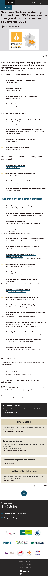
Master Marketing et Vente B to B (17, 147)
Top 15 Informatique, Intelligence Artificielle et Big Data (21, 284)
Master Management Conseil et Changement (21, 206)
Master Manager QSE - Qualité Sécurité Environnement (25, 322)
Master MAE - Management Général (18, 289)
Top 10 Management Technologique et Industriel (22, 307)
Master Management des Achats (17, 272)
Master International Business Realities (19, 181)
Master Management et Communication (19, 347)
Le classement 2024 (11, 412)
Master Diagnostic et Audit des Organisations (21, 96)
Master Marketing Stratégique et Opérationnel (22, 297)
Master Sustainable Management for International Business (26, 188)
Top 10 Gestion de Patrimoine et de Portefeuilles (24, 223)
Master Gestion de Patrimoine (16, 221)
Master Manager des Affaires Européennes (20, 173)
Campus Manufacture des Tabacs (16, 513)
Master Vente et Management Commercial (20, 139)
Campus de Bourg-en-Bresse (14, 518)
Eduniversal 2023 (9, 463)
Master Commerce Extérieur (15, 165)
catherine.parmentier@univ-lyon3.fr (21, 390)
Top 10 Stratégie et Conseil (17, 208)
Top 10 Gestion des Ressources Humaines (16, 233)
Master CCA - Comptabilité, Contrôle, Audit (20, 80)
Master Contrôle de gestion (15, 104)
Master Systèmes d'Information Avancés (19, 332)
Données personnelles (24, 567)
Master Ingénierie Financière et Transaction (21, 264)
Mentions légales (24, 564)
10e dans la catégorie (13, 183)
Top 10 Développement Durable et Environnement (24, 258)
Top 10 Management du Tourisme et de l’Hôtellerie (25, 241)
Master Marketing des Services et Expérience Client (23, 339)
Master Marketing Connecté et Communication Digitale (25, 213)
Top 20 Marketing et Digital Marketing (21, 299)
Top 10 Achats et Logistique (17, 274)
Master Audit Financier (14, 88)
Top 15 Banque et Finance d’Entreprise (21, 249)
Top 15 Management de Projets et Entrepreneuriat (18, 316)
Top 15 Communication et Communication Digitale (25, 215)
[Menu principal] (2, 2)
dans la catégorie (13, 82)
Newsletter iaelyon (24, 561)
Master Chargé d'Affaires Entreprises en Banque (22, 247)
